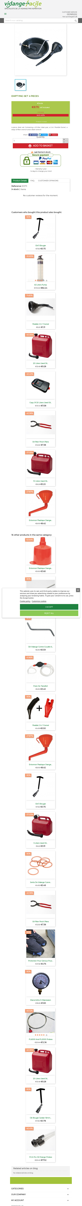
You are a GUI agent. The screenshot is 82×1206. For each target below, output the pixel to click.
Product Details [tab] (20, 181)
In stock (15, 189)
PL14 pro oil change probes (40, 1157)
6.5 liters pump (40, 285)
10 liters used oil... (40, 481)
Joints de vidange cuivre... (40, 882)
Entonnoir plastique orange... (40, 520)
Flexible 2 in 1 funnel (40, 324)
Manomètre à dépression (40, 1000)
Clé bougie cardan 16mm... (40, 1118)
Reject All (49, 613)
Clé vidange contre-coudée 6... (40, 647)
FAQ (32, 181)
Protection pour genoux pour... (40, 961)
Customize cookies (39, 601)
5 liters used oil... (40, 843)
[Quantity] (38, 140)
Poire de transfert (40, 686)
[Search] (41, 20)
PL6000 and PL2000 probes (40, 1039)
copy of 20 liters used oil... (41, 403)
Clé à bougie (40, 246)
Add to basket (41, 145)
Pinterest (53, 135)
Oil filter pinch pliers (40, 442)
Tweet (43, 135)
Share (33, 135)
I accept (49, 607)
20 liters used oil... (40, 363)
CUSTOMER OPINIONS (48, 181)
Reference (16, 186)
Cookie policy (25, 601)
